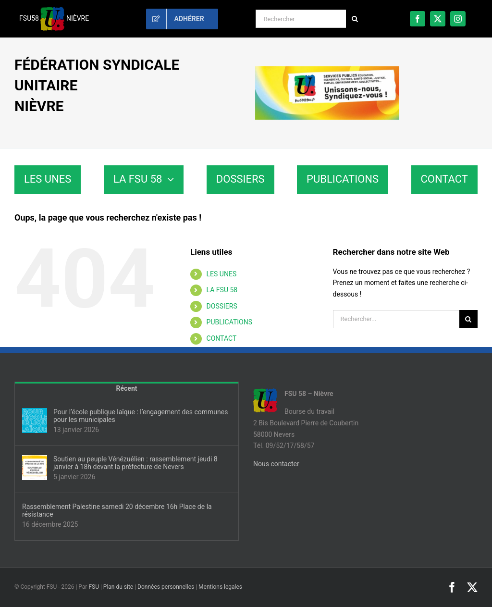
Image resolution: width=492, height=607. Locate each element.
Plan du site (118, 586)
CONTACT (222, 338)
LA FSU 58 (222, 290)
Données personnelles (165, 586)
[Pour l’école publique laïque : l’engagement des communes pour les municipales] (34, 420)
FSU (93, 586)
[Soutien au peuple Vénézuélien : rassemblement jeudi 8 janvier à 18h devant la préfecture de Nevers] (34, 467)
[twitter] (437, 18)
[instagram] (458, 18)
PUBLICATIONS (229, 322)
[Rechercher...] (396, 319)
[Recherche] (355, 19)
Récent (126, 388)
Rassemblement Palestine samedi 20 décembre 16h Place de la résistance (117, 510)
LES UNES (222, 274)
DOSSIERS (222, 306)
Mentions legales (220, 586)
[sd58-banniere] (327, 70)
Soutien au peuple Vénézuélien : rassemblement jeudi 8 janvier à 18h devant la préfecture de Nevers (135, 463)
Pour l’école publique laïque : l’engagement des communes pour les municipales (140, 415)
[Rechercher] (300, 19)
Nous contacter (276, 464)
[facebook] (417, 18)
